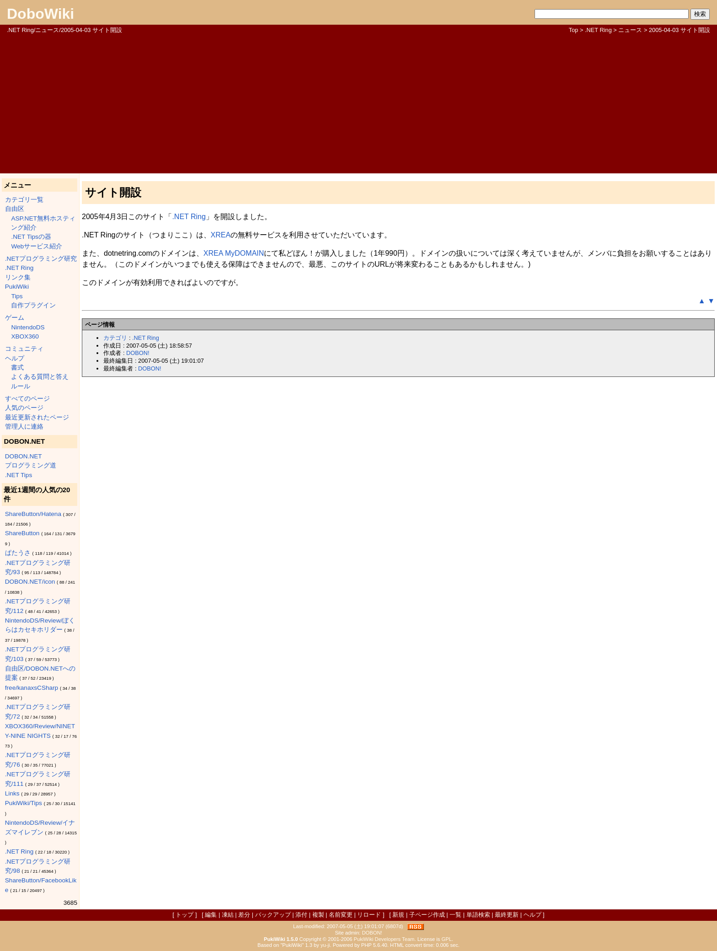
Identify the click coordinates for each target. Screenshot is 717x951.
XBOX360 (24, 336)
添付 (301, 914)
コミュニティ (24, 348)
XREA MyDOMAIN (233, 253)
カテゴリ (115, 337)
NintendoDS (27, 327)
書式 (17, 367)
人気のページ (24, 407)
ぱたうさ (18, 552)
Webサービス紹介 (36, 246)
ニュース (630, 30)
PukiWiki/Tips (23, 803)
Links (12, 793)
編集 (211, 914)
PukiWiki (17, 286)
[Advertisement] (358, 103)
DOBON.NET (23, 456)
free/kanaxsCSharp (31, 687)
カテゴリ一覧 (24, 199)
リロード (369, 914)
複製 (318, 914)
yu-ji (325, 945)
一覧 (455, 914)
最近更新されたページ (37, 417)
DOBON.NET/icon (30, 581)
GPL (447, 939)
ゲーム (14, 317)
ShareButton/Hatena (33, 513)
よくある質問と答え (40, 376)
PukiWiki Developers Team (384, 939)
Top (573, 30)
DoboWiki (40, 13)
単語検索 (478, 914)
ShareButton (22, 533)
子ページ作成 (427, 914)
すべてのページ (27, 398)
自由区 (14, 208)
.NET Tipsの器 (31, 236)
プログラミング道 (30, 465)
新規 (398, 914)
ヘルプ (14, 358)
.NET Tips (18, 475)
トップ (184, 914)
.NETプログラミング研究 (41, 258)
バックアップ (273, 914)
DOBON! (137, 352)
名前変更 (341, 914)
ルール (20, 386)
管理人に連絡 (24, 426)
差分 (244, 914)
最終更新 (507, 914)
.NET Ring (598, 30)
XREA (221, 235)
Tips (16, 296)
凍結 (228, 914)
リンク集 (18, 277)
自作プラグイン (33, 305)
